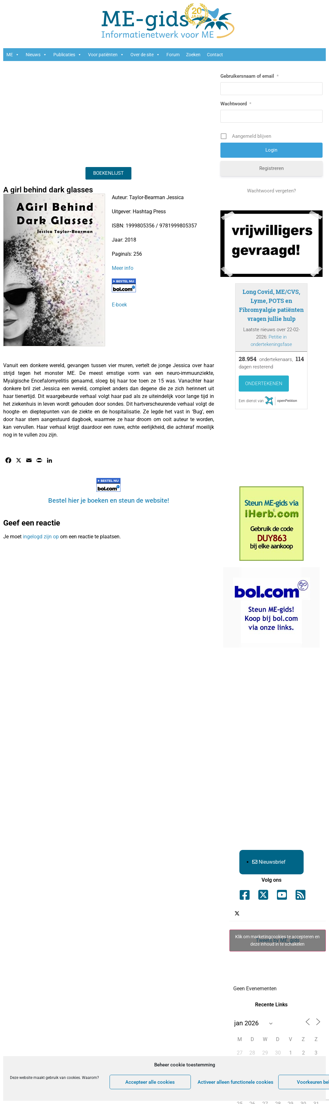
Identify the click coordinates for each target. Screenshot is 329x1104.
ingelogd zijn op (41, 537)
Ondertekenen (263, 383)
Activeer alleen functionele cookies (235, 1082)
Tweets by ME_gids (277, 940)
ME (12, 54)
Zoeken (193, 54)
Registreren (271, 168)
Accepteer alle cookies (150, 1082)
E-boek (119, 305)
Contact (215, 54)
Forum (173, 54)
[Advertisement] (108, 112)
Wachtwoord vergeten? (271, 191)
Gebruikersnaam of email (249, 76)
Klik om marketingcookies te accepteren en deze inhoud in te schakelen (277, 940)
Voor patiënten (106, 54)
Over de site (145, 54)
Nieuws (36, 54)
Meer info (122, 268)
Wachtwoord (235, 103)
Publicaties (67, 54)
